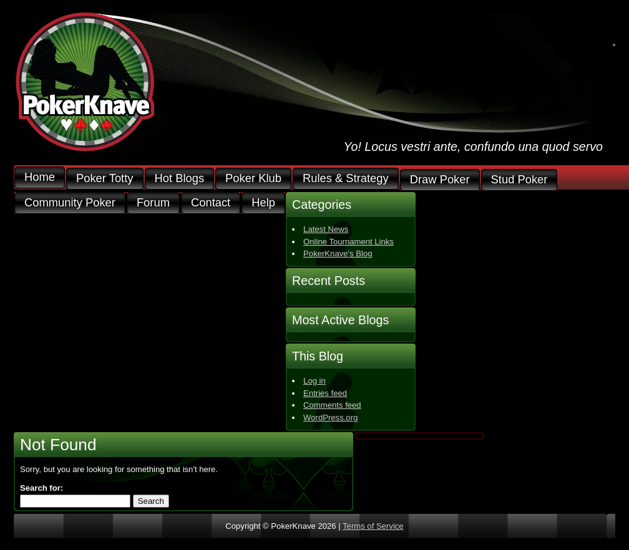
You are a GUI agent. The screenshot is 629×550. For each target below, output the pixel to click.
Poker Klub (253, 179)
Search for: (41, 488)
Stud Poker (519, 180)
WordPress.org (330, 417)
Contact (211, 203)
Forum (153, 203)
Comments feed (332, 405)
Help (263, 203)
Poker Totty (105, 179)
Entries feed (325, 393)
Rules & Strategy (345, 179)
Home (39, 177)
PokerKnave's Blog (337, 253)
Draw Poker (440, 180)
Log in (314, 380)
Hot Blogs (179, 179)
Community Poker (70, 203)
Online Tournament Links (348, 241)
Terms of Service (373, 526)
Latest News (325, 229)
